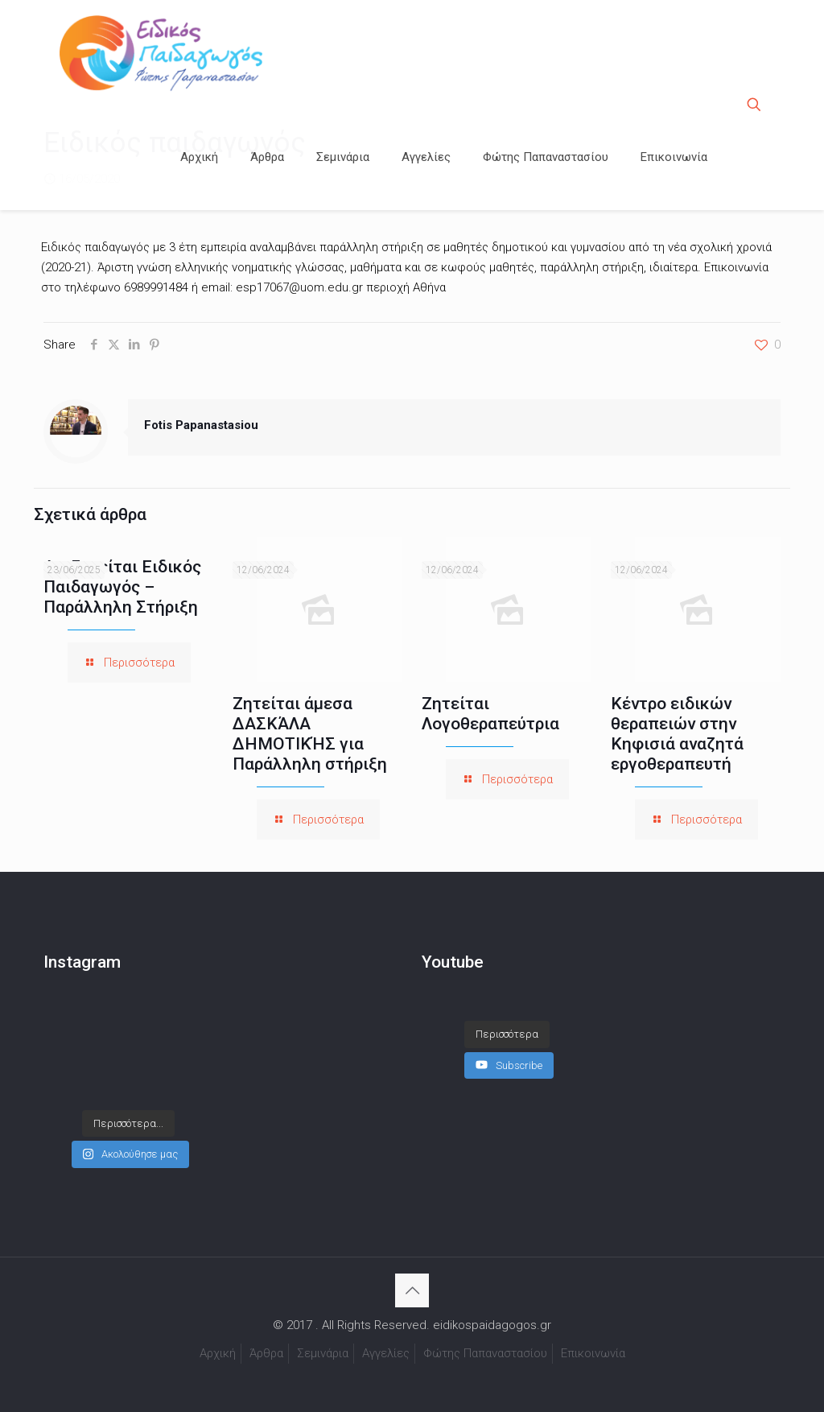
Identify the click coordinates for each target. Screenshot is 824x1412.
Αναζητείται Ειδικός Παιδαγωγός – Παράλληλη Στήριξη (122, 587)
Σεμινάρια (322, 1353)
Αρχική (218, 1353)
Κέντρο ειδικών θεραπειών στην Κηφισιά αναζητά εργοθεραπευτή (677, 734)
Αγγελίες (386, 1353)
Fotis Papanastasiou (201, 425)
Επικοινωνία (593, 1353)
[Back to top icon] (412, 1290)
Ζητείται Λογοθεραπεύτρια (490, 713)
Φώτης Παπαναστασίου (485, 1353)
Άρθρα (266, 1353)
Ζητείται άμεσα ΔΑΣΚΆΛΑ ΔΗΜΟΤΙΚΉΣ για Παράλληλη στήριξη (310, 734)
